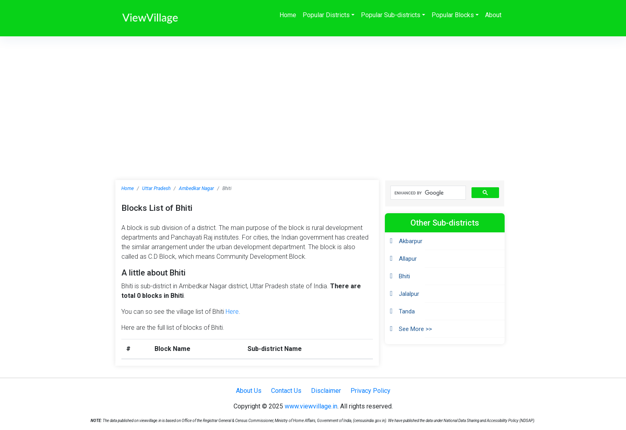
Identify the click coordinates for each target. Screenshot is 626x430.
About (493, 15)
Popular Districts (326, 15)
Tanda (407, 311)
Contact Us (286, 390)
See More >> (415, 329)
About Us (248, 390)
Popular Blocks (453, 15)
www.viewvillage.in (311, 406)
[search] (427, 193)
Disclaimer (326, 390)
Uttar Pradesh (156, 188)
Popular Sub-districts (390, 15)
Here (232, 311)
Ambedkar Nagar (196, 188)
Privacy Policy (370, 390)
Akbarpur (410, 241)
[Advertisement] (313, 96)
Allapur (408, 258)
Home (287, 15)
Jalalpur (409, 293)
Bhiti (404, 276)
